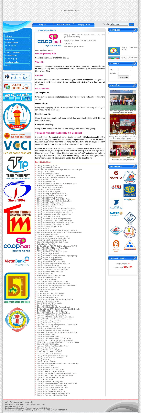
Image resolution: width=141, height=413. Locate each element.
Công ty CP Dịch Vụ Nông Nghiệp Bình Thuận (52, 387)
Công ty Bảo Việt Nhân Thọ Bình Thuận (50, 358)
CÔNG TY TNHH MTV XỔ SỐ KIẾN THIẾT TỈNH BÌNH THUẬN (58, 342)
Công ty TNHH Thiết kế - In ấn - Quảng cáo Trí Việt (54, 219)
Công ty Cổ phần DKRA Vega (46, 279)
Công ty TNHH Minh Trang (45, 334)
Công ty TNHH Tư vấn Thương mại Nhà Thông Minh (54, 211)
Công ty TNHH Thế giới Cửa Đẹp (48, 173)
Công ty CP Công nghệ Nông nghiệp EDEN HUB (53, 224)
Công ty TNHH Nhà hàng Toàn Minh (49, 250)
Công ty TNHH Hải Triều (45, 273)
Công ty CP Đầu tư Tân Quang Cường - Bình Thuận (54, 221)
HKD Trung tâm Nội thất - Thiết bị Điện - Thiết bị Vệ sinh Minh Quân (59, 169)
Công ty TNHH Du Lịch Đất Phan (48, 254)
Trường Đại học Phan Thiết (46, 244)
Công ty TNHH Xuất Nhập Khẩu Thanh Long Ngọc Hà (55, 299)
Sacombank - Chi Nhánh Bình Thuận (49, 354)
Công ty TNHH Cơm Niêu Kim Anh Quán (50, 205)
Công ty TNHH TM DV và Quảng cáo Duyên (51, 193)
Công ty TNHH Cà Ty (44, 360)
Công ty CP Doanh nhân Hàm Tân (48, 189)
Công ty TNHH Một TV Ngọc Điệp (48, 336)
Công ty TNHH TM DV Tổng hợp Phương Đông (52, 248)
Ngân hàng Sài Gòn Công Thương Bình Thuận (52, 346)
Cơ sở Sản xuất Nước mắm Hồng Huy (49, 187)
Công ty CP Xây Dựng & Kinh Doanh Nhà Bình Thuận (55, 375)
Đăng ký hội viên (84, 25)
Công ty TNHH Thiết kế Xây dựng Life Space (52, 252)
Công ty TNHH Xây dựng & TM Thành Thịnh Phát (53, 238)
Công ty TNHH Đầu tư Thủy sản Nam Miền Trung (53, 313)
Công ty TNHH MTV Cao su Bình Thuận (50, 369)
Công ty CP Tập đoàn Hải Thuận (48, 265)
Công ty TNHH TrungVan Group (47, 234)
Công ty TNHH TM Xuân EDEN (47, 326)
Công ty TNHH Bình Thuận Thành (48, 289)
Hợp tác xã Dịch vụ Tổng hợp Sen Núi (49, 260)
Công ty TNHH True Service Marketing (49, 197)
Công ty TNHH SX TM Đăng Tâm (48, 344)
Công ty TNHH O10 (43, 228)
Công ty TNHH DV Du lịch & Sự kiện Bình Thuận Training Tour (57, 230)
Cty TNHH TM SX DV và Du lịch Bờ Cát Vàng (52, 311)
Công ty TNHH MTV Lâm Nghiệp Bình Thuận (52, 385)
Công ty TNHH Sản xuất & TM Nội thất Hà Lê (52, 195)
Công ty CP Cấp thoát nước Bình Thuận (50, 377)
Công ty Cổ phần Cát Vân (45, 171)
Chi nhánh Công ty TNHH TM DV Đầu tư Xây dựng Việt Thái (57, 246)
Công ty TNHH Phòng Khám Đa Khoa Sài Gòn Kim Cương (56, 285)
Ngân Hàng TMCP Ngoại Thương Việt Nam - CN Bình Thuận (57, 332)
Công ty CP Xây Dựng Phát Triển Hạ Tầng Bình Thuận (55, 340)
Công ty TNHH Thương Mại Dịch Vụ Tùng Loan (53, 330)
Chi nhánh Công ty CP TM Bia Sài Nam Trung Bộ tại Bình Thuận (58, 309)
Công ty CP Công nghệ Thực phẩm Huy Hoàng (52, 269)
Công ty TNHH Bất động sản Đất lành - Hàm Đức (53, 263)
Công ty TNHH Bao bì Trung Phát (48, 323)
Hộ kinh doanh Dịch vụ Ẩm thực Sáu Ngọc (51, 275)
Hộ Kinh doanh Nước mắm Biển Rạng (49, 185)
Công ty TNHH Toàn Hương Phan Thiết (50, 271)
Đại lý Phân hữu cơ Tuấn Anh (47, 305)
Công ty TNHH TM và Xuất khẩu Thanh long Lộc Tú (54, 319)
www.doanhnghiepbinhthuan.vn (42, 408)
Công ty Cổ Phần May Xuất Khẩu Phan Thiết (52, 395)
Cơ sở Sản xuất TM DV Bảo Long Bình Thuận (52, 281)
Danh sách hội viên (63, 25)
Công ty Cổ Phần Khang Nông (47, 348)
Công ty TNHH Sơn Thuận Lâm (47, 179)
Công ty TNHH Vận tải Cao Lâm (47, 297)
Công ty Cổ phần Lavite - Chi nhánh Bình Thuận (53, 236)
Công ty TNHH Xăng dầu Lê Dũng (48, 277)
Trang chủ (42, 25)
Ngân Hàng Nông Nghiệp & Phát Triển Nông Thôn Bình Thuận (57, 363)
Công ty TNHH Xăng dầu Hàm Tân (48, 168)
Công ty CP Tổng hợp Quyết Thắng (48, 321)
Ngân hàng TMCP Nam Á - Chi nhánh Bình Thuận (53, 283)
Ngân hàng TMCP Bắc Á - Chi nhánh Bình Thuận (53, 175)
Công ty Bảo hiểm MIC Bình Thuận (48, 217)
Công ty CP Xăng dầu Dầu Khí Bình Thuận (51, 371)
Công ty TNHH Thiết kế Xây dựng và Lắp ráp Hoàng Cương (57, 183)
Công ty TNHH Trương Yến (46, 181)
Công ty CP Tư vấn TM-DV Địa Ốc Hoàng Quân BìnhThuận (57, 383)
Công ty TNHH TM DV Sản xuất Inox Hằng (51, 203)
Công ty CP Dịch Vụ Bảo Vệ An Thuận (50, 389)
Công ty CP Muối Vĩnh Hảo (46, 365)
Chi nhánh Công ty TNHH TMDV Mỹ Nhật (50, 293)
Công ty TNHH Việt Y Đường (46, 207)
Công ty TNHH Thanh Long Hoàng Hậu (50, 381)
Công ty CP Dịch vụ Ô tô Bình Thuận (49, 226)
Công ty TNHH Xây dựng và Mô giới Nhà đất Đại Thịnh (55, 222)
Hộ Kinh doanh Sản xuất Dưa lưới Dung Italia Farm (54, 215)
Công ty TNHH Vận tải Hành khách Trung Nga (52, 356)
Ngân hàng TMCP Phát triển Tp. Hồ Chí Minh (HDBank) (55, 317)
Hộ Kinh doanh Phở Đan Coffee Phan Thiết (51, 240)
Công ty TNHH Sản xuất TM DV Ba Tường (51, 262)
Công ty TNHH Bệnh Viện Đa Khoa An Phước (52, 391)
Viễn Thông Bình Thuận (45, 379)
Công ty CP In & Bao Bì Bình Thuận (49, 328)
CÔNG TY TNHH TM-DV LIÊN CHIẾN (49, 352)
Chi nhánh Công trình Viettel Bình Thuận (50, 295)
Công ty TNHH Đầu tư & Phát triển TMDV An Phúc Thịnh (56, 209)
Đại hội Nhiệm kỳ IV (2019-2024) (123, 160)
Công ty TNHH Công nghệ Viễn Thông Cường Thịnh (54, 201)
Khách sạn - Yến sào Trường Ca (48, 301)
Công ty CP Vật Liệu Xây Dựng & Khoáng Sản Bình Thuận (56, 373)
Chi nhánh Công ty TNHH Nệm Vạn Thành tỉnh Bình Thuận (56, 177)
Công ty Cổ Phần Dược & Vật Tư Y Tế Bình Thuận (54, 338)
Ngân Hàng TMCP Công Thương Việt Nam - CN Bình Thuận (57, 324)
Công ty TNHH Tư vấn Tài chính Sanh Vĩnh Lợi (52, 242)
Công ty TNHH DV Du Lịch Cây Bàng (49, 350)
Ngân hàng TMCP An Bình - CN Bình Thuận (51, 315)
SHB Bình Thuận (42, 291)
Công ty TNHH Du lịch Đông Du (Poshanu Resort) (53, 307)
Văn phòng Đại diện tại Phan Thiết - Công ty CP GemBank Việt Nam (59, 232)
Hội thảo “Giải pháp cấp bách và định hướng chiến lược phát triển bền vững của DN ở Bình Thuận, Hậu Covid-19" (123, 137)
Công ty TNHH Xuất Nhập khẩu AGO (49, 258)
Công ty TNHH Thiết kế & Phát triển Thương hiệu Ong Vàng (57, 256)
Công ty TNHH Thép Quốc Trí (47, 166)
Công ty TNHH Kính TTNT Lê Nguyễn (49, 303)
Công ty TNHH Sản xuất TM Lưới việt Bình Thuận (53, 199)
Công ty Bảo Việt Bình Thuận (46, 361)
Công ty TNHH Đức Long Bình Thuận (49, 287)
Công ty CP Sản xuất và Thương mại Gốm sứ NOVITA (55, 213)
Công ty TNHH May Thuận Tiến (47, 367)
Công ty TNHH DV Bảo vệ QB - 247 (49, 191)
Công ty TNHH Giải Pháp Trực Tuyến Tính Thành (53, 393)
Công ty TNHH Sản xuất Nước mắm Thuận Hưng (53, 267)
